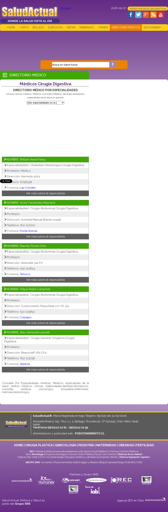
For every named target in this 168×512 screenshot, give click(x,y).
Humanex (46, 462)
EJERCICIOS (55, 27)
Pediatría (40, 451)
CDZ (41, 457)
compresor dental (108, 457)
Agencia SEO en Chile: (131, 500)
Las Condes (28, 187)
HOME (11, 27)
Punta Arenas (28, 231)
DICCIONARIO (152, 27)
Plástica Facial (93, 454)
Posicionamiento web (66, 462)
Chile (128, 462)
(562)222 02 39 (78, 427)
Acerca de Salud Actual (85, 451)
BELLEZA (38, 27)
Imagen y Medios (88, 462)
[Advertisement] (84, 42)
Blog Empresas (108, 462)
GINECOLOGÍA (65, 445)
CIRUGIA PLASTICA (39, 445)
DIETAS (71, 27)
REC (140, 462)
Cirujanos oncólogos (56, 454)
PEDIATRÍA (86, 445)
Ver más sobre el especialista (45, 193)
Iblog (120, 462)
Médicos (104, 451)
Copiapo (26, 317)
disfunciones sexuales (59, 451)
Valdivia (25, 364)
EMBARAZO (86, 27)
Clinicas (114, 451)
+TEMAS (103, 27)
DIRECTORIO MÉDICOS (126, 27)
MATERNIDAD (106, 445)
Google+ (66, 8)
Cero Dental (109, 454)
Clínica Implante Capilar (134, 457)
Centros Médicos (129, 451)
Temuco (25, 274)
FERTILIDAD (145, 445)
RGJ (134, 462)
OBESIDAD (126, 445)
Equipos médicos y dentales (81, 457)
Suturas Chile (76, 454)
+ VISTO (24, 27)
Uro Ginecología (55, 457)
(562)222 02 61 (57, 427)
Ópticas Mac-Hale (27, 457)
